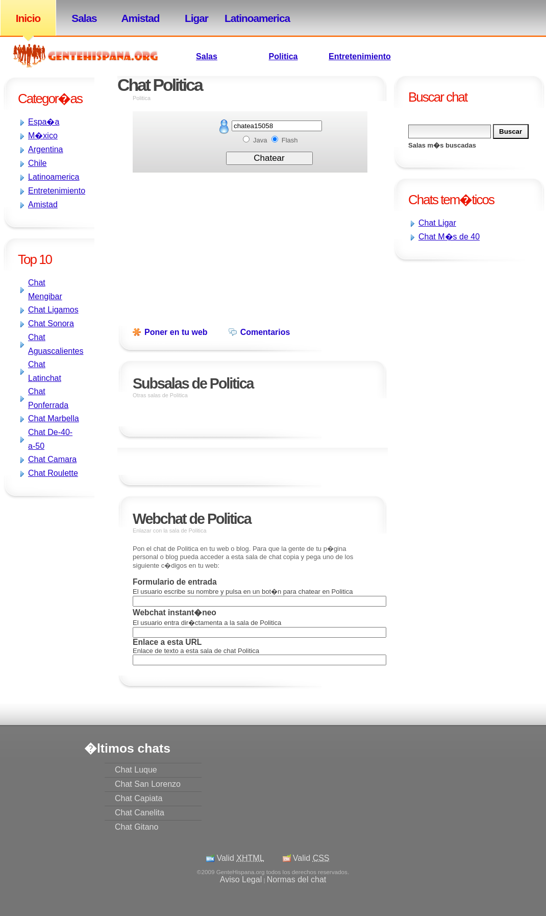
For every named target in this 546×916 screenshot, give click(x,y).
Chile (37, 163)
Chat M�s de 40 (449, 236)
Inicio (28, 18)
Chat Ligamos (53, 309)
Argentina (45, 149)
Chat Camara (52, 459)
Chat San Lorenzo (148, 784)
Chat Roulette (53, 473)
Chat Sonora (51, 323)
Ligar (196, 18)
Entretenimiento (360, 56)
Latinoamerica (253, 18)
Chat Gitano (136, 827)
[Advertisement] (250, 244)
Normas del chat (297, 879)
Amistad (140, 18)
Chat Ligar (437, 223)
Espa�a (43, 121)
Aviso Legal (241, 879)
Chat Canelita (139, 812)
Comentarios (265, 332)
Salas (83, 18)
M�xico (43, 135)
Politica (283, 56)
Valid (240, 858)
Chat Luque (136, 769)
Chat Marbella (53, 418)
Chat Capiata (138, 798)
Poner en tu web (176, 332)
